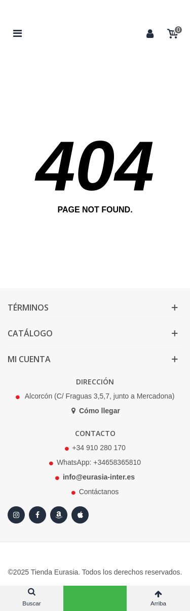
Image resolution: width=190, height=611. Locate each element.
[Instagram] (16, 514)
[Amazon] (58, 514)
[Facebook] (37, 514)
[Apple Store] (80, 514)
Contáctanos (99, 492)
